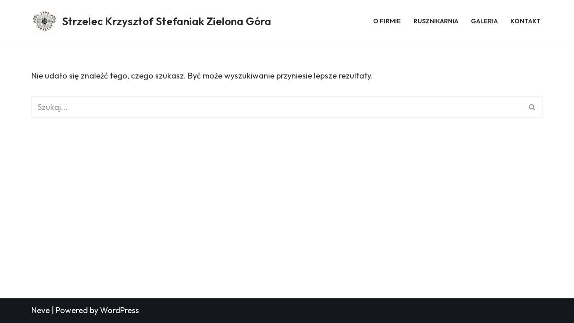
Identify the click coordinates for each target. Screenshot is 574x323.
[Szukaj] (276, 107)
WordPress (119, 310)
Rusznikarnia (435, 21)
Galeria (484, 21)
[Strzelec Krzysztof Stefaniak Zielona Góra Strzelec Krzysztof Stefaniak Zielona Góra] (151, 21)
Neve (40, 310)
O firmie (387, 21)
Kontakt (525, 21)
